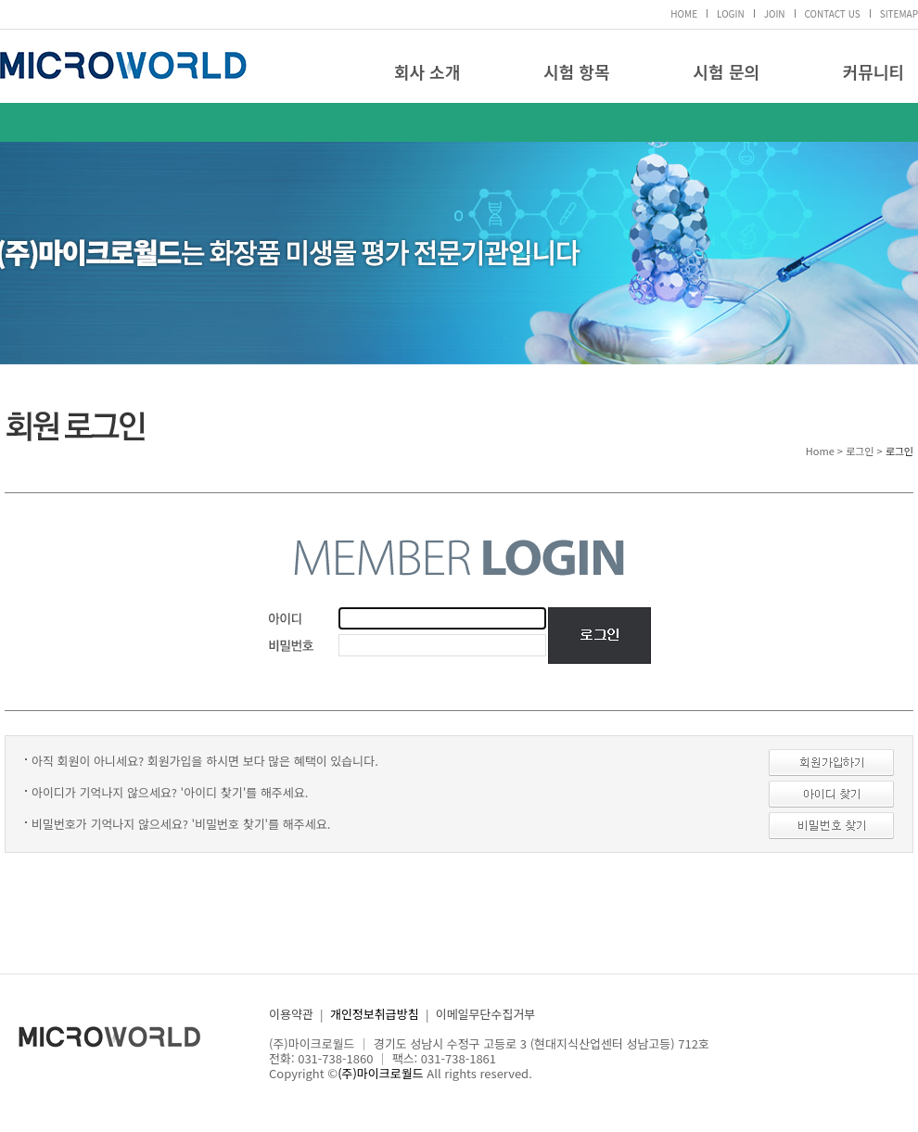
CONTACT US (833, 13)
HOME (683, 13)
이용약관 (291, 1014)
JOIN (774, 13)
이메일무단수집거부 (486, 1014)
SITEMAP (899, 13)
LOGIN (731, 13)
